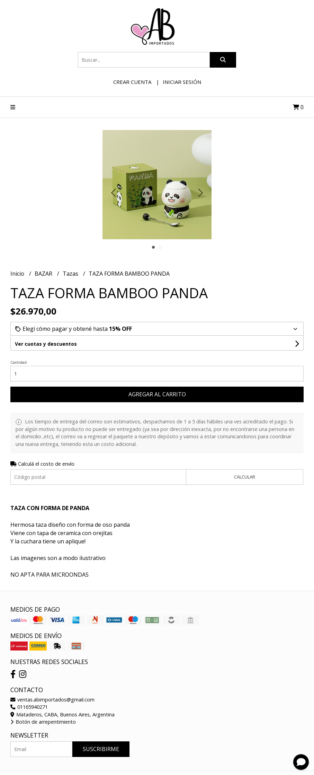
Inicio (18, 273)
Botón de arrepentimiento (43, 721)
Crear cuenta (132, 81)
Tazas (71, 273)
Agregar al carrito (157, 394)
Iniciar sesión (182, 81)
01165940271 (29, 707)
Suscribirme (101, 749)
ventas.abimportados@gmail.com (52, 699)
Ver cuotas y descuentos (46, 344)
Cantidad (18, 362)
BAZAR (44, 273)
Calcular (244, 477)
